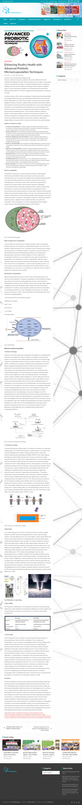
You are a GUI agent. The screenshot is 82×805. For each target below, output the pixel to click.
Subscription (56, 19)
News (65, 42)
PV (47, 1)
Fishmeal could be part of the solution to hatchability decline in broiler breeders (40, 728)
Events (6, 748)
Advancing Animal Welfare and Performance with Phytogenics (69, 57)
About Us (12, 19)
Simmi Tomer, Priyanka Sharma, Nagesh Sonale (18, 78)
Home (5, 19)
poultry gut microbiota (36, 716)
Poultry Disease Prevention (38, 714)
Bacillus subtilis (11, 713)
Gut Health (18, 714)
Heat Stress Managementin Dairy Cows (70, 36)
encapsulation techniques (21, 713)
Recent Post (62, 30)
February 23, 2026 (47, 756)
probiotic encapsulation (11, 717)
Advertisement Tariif (34, 19)
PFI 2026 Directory (63, 1)
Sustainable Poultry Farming (44, 717)
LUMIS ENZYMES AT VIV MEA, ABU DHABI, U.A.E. (70, 754)
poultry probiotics (46, 716)
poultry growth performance (23, 716)
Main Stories (67, 62)
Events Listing (8, 737)
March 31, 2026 (68, 48)
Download (67, 19)
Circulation (21, 19)
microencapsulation (26, 714)
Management (8, 61)
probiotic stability (21, 717)
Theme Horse (31, 802)
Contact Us (13, 23)
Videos (6, 23)
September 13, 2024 (9, 75)
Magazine (46, 19)
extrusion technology (9, 714)
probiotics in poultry (31, 717)
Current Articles (68, 52)
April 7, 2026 (67, 38)
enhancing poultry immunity (36, 713)
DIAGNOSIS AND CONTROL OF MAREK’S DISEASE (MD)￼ (14, 727)
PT (41, 1)
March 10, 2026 (7, 756)
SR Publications (20, 75)
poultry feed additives (9, 716)
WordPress (50, 802)
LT (44, 1)
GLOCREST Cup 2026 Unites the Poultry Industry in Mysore (11, 754)
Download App (53, 1)
